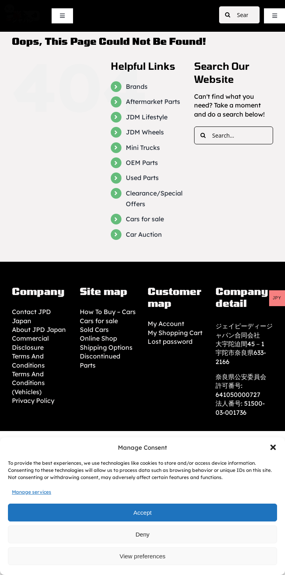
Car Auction (144, 234)
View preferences (142, 556)
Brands (137, 86)
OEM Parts (142, 163)
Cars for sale (145, 219)
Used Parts (142, 178)
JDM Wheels (145, 132)
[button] (273, 447)
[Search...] (239, 15)
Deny (142, 534)
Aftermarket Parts (153, 101)
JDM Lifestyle (147, 117)
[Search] (228, 15)
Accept (142, 512)
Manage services (31, 492)
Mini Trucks (143, 147)
